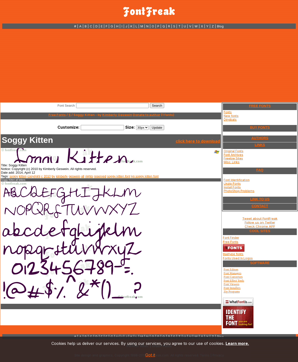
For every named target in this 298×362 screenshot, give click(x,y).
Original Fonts (233, 151)
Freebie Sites (233, 158)
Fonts (228, 112)
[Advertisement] (149, 65)
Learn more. (237, 343)
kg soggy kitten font (145, 176)
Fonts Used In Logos (238, 258)
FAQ (260, 170)
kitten (22, 176)
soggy (14, 176)
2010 (47, 176)
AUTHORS (259, 138)
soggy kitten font (118, 176)
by (53, 176)
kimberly (62, 176)
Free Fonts (57, 115)
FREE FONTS (260, 106)
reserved (100, 176)
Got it (150, 354)
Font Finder (231, 237)
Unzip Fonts (232, 183)
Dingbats (230, 119)
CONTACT (260, 206)
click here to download (198, 141)
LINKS (260, 145)
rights (89, 176)
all (82, 176)
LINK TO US (259, 199)
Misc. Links (232, 162)
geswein (74, 176)
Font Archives (233, 155)
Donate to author (146, 115)
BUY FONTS (260, 127)
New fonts (231, 116)
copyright (33, 176)
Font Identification (237, 180)
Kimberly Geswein (117, 115)
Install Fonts (232, 187)
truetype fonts (233, 254)
